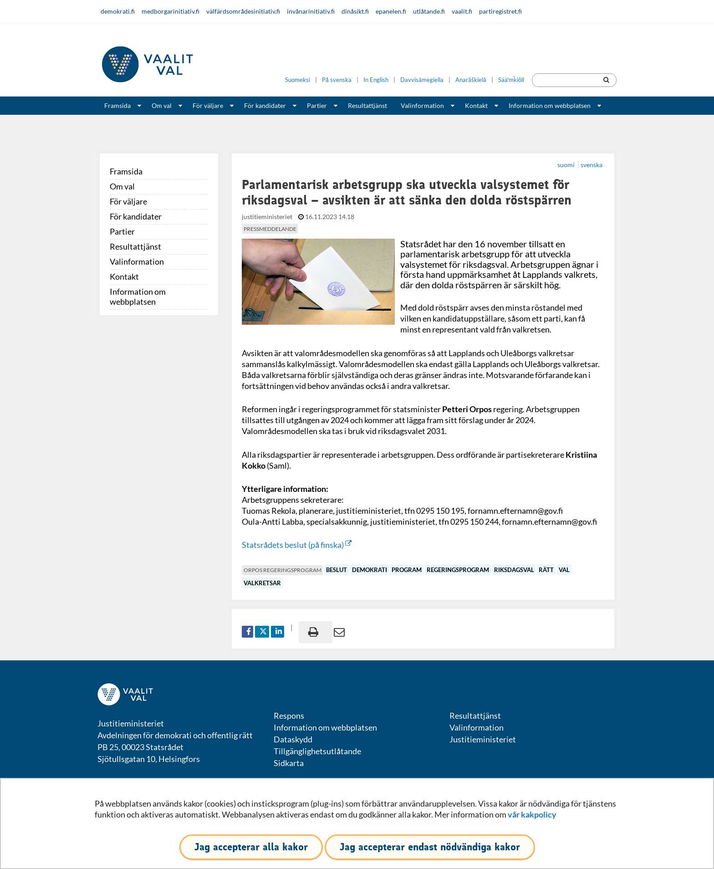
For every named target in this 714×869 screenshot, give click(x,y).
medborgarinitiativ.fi (170, 11)
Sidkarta (289, 763)
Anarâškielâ (470, 80)
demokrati (369, 569)
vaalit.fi (462, 11)
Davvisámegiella (422, 80)
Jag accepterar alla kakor (251, 847)
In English (375, 80)
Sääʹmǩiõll (511, 80)
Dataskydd (293, 739)
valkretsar (262, 583)
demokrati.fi (118, 11)
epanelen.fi (391, 11)
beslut (336, 569)
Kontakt (476, 105)
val (564, 569)
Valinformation (422, 105)
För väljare (208, 105)
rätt (546, 569)
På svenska (337, 80)
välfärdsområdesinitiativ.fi (243, 11)
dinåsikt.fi (355, 11)
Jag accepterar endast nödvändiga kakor (430, 847)
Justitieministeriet (482, 739)
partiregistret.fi (500, 11)
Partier (317, 105)
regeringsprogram (458, 569)
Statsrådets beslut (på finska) (297, 545)
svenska (591, 165)
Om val (162, 105)
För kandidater (265, 105)
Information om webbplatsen (550, 105)
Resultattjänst (367, 105)
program (407, 569)
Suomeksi (297, 80)
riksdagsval (514, 569)
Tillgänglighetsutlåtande (317, 751)
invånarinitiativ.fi (311, 11)
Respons (289, 716)
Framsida (117, 105)
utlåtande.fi (429, 11)
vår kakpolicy (532, 814)
